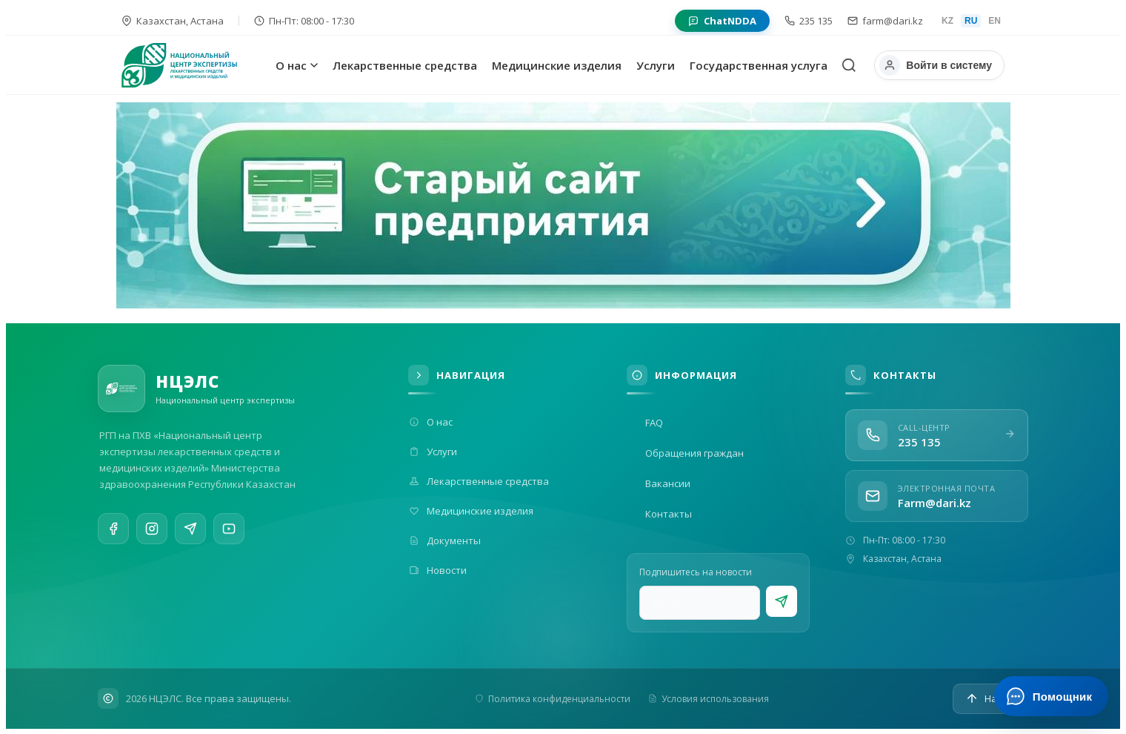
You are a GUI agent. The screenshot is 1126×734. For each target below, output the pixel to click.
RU (971, 21)
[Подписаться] (781, 601)
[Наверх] (990, 698)
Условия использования (708, 698)
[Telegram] (190, 531)
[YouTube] (228, 535)
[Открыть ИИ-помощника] (1050, 696)
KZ (947, 21)
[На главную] (195, 65)
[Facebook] (113, 529)
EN (994, 21)
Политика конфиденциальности (552, 698)
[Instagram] (151, 530)
